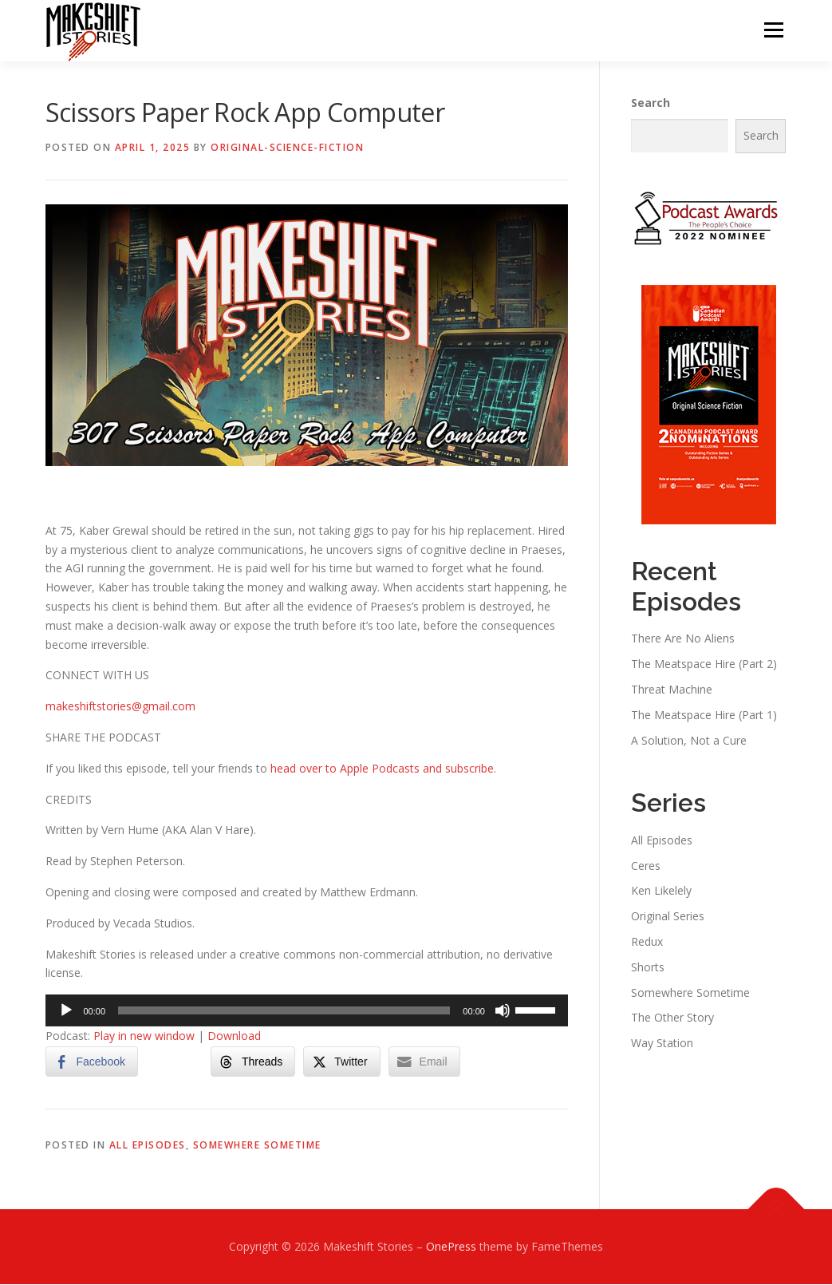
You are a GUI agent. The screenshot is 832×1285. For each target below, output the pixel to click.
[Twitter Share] (341, 1062)
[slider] (284, 1011)
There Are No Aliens (683, 638)
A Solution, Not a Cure (689, 740)
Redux (647, 942)
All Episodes (147, 1146)
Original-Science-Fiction (287, 148)
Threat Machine (671, 690)
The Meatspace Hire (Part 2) (704, 664)
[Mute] (503, 1011)
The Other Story (672, 1018)
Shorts (647, 967)
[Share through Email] (424, 1062)
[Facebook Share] (91, 1062)
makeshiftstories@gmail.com (120, 706)
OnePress (451, 1247)
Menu (773, 30)
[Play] (66, 1011)
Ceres (645, 865)
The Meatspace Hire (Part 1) (704, 715)
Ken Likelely (661, 891)
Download (234, 1036)
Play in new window (144, 1036)
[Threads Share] (253, 1062)
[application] (306, 1011)
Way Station (662, 1043)
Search (650, 103)
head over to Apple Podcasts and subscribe (382, 769)
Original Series (667, 916)
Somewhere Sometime (257, 1146)
